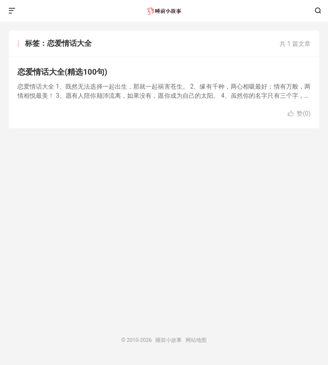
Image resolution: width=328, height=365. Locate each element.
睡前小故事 (164, 11)
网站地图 (196, 340)
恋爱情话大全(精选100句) (62, 71)
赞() (299, 113)
